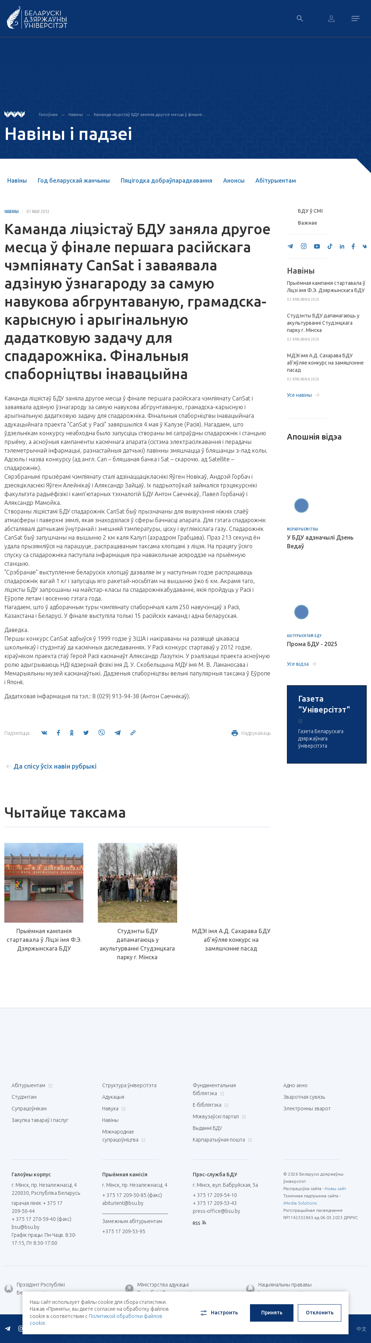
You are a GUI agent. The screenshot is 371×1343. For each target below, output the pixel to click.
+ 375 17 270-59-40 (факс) (41, 1219)
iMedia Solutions (300, 1203)
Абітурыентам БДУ (304, 636)
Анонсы (234, 180)
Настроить (218, 1313)
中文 (362, 1329)
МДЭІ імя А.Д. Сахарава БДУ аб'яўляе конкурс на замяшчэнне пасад (231, 940)
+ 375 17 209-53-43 (215, 1203)
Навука (113, 1108)
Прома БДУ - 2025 (312, 644)
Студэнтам (24, 1097)
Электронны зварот (307, 1108)
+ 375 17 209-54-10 (215, 1195)
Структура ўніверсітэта (129, 1085)
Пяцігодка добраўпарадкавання (166, 180)
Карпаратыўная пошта (221, 1140)
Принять (272, 1312)
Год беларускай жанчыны (74, 180)
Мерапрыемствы (302, 529)
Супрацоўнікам (29, 1108)
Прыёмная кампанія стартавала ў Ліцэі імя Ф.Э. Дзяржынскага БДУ (44, 940)
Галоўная (48, 114)
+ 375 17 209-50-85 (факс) (132, 1195)
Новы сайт (335, 1188)
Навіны (75, 114)
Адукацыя (113, 1097)
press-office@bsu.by (216, 1211)
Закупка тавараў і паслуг (40, 1120)
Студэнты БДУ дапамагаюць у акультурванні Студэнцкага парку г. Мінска (137, 944)
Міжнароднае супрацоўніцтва (124, 1136)
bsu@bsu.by (25, 1227)
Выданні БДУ (207, 1128)
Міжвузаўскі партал (218, 1116)
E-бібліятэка (210, 1105)
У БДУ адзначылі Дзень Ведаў (320, 541)
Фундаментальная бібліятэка (214, 1089)
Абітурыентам (275, 180)
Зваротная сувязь (304, 1097)
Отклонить (320, 1312)
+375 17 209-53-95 (123, 1231)
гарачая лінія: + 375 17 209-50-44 (37, 1207)
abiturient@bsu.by (122, 1203)
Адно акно (295, 1085)
